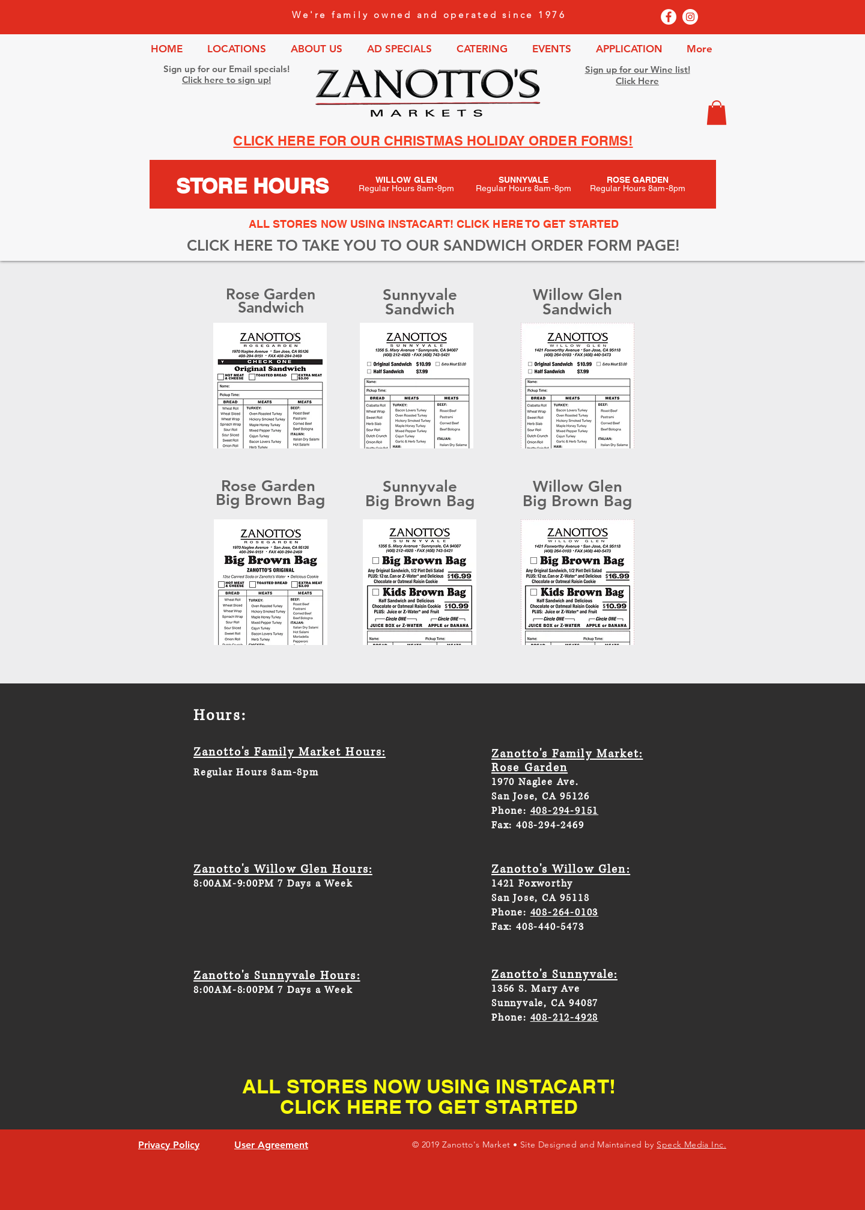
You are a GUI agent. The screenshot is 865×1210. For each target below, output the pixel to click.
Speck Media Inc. (691, 1144)
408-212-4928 (564, 1017)
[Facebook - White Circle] (668, 17)
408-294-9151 (564, 810)
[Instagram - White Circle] (690, 17)
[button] (716, 112)
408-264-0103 (564, 912)
